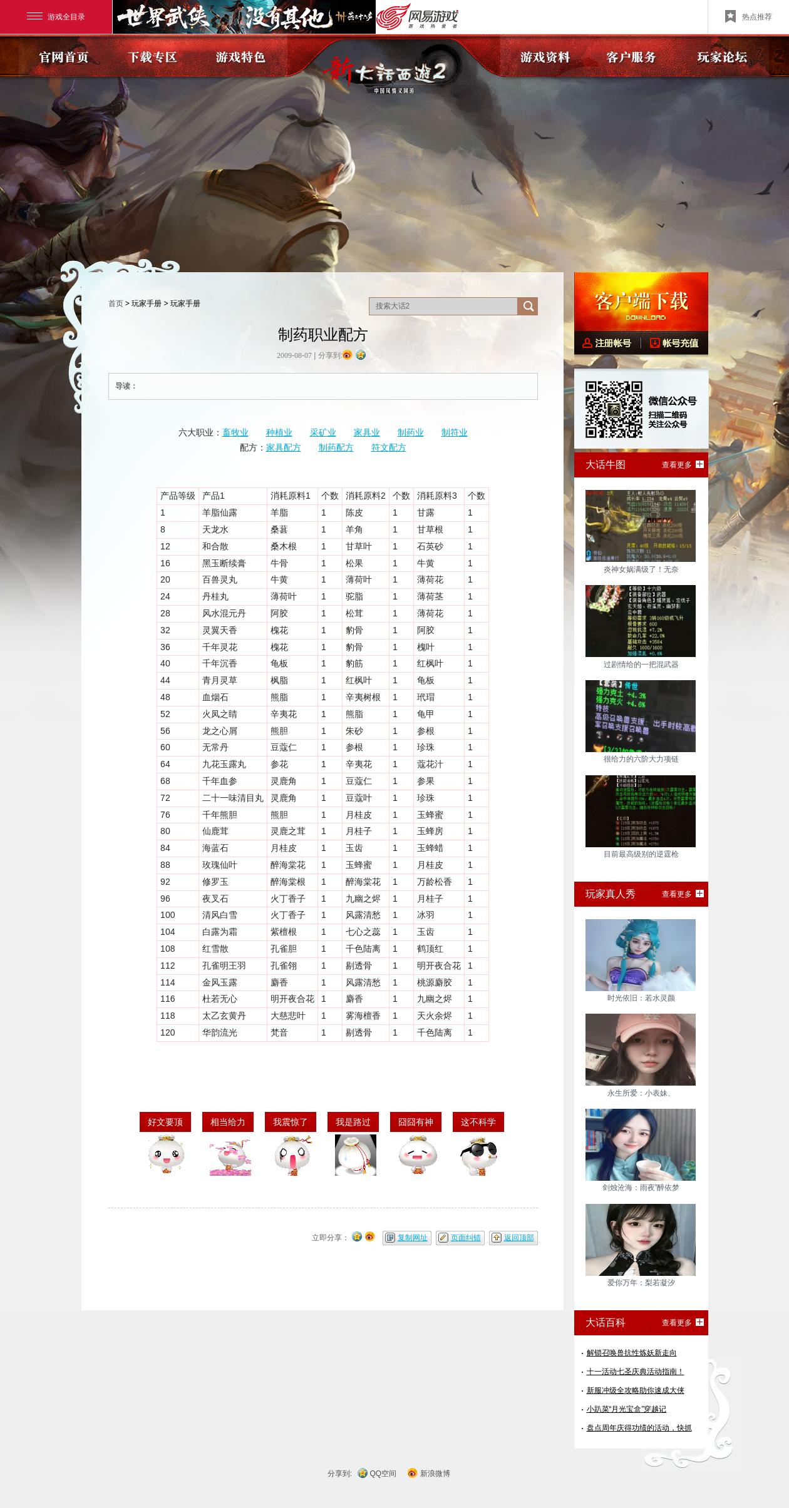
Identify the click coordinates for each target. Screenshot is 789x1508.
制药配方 (336, 447)
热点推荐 (748, 16)
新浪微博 (435, 1473)
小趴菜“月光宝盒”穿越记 (627, 1409)
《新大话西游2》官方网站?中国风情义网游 (394, 69)
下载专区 (153, 55)
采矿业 (323, 432)
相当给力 (227, 1122)
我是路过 (353, 1122)
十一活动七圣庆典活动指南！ (635, 1371)
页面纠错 (466, 1237)
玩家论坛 (724, 55)
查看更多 (677, 465)
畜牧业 (235, 432)
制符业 (454, 432)
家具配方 (283, 447)
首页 (115, 303)
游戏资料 (545, 55)
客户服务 (634, 55)
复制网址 (413, 1237)
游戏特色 (242, 55)
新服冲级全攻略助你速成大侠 (635, 1390)
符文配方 (388, 447)
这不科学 (478, 1122)
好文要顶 (165, 1122)
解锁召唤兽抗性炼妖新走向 (632, 1352)
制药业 (411, 432)
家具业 (367, 432)
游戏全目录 (56, 17)
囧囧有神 (415, 1122)
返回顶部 (519, 1237)
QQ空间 (383, 1473)
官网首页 (63, 55)
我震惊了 (290, 1122)
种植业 (279, 432)
